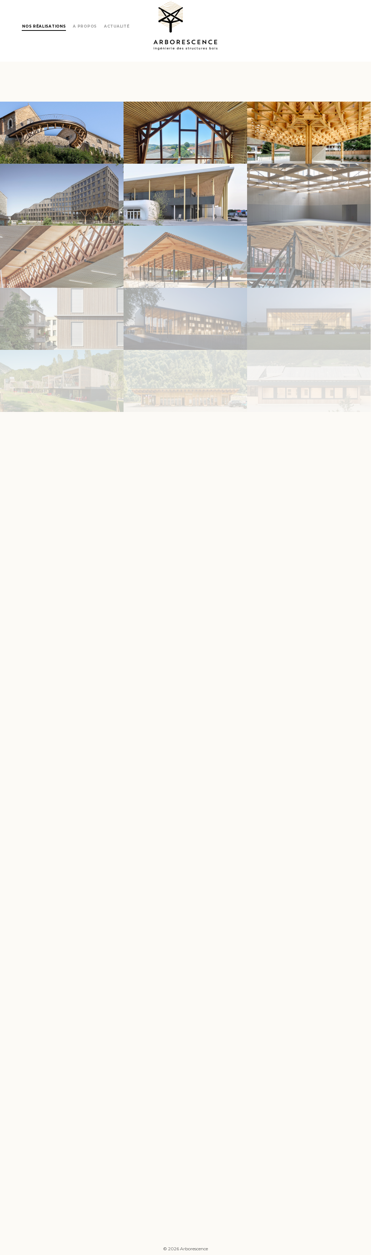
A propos (85, 26)
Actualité (116, 26)
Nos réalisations (44, 26)
